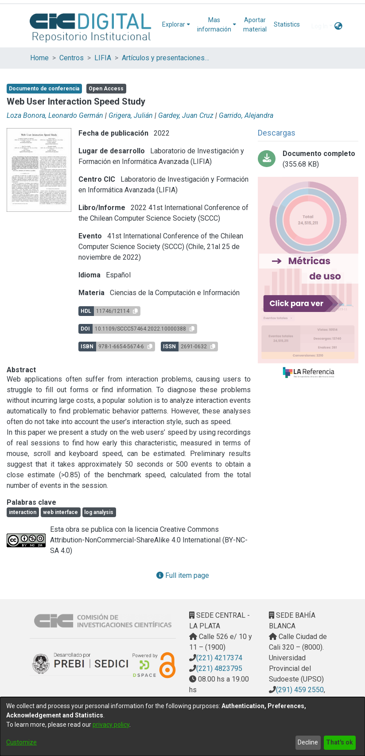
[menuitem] (176, 24)
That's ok (339, 742)
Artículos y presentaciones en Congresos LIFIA (166, 58)
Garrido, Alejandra (246, 115)
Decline (308, 742)
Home (39, 58)
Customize (21, 742)
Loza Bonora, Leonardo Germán (55, 115)
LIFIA (102, 58)
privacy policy (111, 724)
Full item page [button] (182, 575)
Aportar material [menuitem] (255, 24)
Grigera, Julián (131, 115)
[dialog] (182, 726)
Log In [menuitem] (319, 26)
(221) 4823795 (219, 668)
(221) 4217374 (219, 658)
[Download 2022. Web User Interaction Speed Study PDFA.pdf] (308, 159)
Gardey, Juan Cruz (186, 115)
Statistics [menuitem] (287, 24)
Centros (71, 58)
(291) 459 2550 (300, 690)
